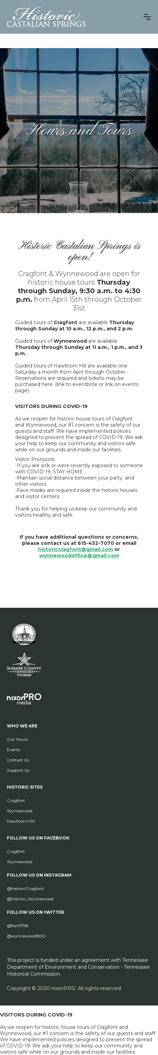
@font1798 (18, 925)
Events (13, 749)
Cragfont (16, 800)
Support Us (18, 770)
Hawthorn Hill (21, 821)
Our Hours (17, 739)
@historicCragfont (25, 888)
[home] (46, 17)
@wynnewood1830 (26, 935)
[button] (147, 17)
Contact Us (18, 759)
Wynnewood (19, 810)
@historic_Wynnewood (30, 898)
